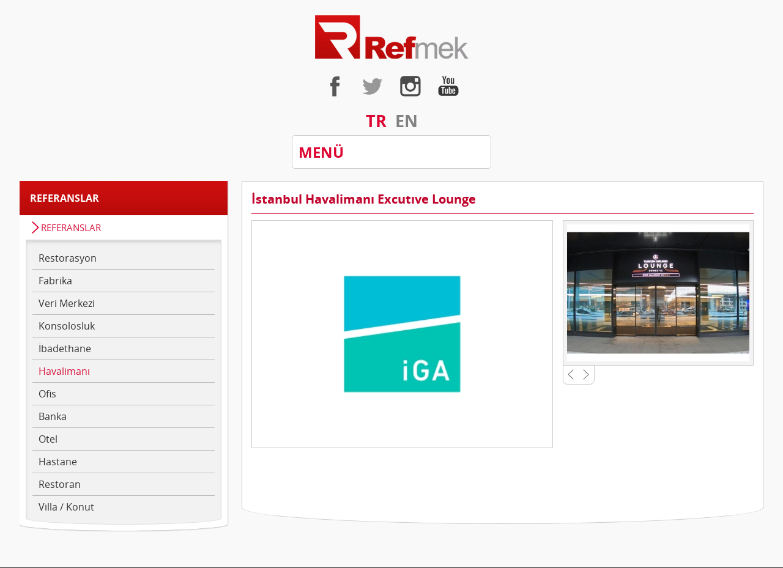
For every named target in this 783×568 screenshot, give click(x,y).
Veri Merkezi (67, 303)
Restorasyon (68, 258)
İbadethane (65, 348)
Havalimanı (64, 371)
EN (406, 120)
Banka (53, 416)
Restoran (60, 484)
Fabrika (55, 280)
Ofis (47, 393)
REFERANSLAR (71, 227)
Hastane (58, 461)
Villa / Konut (66, 507)
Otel (48, 439)
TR (376, 120)
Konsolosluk (67, 326)
